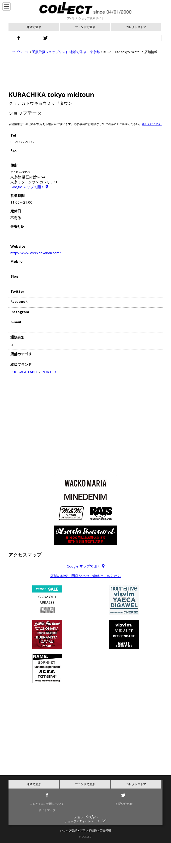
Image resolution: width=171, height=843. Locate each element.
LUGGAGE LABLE (24, 371)
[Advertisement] (85, 72)
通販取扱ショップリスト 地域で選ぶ (59, 52)
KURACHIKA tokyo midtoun (51, 94)
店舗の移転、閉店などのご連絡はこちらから (85, 575)
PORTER (49, 371)
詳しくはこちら (152, 124)
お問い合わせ (124, 804)
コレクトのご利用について (47, 804)
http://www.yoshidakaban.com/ (35, 252)
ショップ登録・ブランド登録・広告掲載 (85, 830)
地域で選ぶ (34, 27)
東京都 (95, 52)
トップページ (18, 52)
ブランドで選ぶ (85, 27)
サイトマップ (47, 810)
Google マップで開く (27, 186)
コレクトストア (136, 27)
